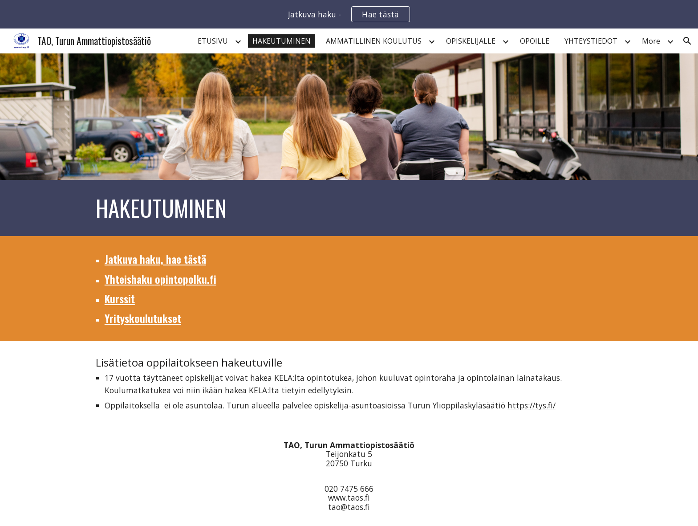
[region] (349, 14)
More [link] (651, 41)
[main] (349, 208)
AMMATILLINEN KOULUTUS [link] (374, 41)
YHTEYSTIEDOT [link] (590, 41)
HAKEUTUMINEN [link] (281, 41)
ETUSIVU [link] (213, 41)
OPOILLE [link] (534, 41)
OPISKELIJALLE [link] (470, 41)
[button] (687, 41)
